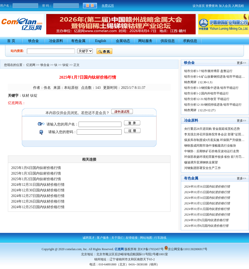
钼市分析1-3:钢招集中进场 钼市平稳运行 (211, 88)
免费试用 (108, 5)
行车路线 (160, 237)
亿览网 (30, 65)
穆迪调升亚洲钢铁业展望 (201, 162)
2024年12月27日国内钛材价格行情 (39, 196)
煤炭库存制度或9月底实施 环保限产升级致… (214, 140)
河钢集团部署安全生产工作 (202, 168)
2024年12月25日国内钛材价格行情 (39, 207)
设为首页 (199, 6)
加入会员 (225, 6)
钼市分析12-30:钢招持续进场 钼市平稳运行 (213, 104)
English (100, 41)
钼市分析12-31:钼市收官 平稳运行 (206, 99)
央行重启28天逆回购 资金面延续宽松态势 (212, 129)
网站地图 (146, 237)
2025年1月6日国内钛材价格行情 (37, 168)
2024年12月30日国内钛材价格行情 (39, 190)
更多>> (241, 63)
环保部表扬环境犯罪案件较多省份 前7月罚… (214, 157)
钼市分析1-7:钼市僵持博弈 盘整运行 (208, 71)
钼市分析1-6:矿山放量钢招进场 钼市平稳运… (214, 76)
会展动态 (123, 41)
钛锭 (66, 65)
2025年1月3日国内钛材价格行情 (37, 173)
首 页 (11, 41)
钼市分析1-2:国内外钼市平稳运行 (206, 93)
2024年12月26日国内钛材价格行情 (39, 201)
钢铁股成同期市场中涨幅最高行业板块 (210, 145)
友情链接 (132, 237)
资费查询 (212, 6)
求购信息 (190, 41)
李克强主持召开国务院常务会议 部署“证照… (214, 134)
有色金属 (78, 41)
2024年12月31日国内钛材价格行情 (39, 185)
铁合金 (33, 41)
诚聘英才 (89, 237)
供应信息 (168, 41)
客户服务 (103, 237)
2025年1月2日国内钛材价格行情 (37, 179)
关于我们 (117, 237)
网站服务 (145, 41)
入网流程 (238, 6)
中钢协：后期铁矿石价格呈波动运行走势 (211, 151)
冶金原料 (56, 41)
